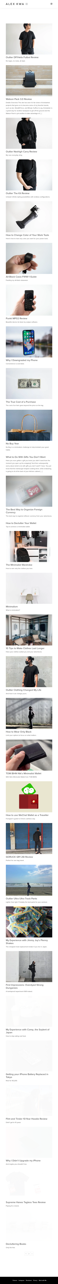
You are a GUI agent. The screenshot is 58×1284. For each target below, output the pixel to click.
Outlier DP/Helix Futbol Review (22, 57)
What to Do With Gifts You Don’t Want (26, 457)
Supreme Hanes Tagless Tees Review (26, 1202)
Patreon (15, 1280)
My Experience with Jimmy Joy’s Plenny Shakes (27, 942)
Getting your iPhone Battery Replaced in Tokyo (27, 1076)
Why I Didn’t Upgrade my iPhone (23, 1160)
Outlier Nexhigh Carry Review (21, 151)
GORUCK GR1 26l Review (19, 856)
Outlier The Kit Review (17, 193)
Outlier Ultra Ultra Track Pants (21, 898)
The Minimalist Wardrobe (19, 564)
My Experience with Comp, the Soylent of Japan (27, 1031)
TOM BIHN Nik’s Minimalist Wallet (23, 773)
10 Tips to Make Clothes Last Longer (25, 648)
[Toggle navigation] (26, 4)
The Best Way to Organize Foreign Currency (24, 511)
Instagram (21, 1280)
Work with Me (42, 1280)
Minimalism (12, 606)
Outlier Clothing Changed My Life (23, 690)
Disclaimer (29, 1280)
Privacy (35, 1280)
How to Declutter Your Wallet (21, 523)
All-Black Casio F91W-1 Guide (21, 276)
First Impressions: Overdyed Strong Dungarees (25, 986)
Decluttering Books (16, 1243)
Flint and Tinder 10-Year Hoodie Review (26, 1118)
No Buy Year (12, 443)
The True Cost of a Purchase (21, 401)
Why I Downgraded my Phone (22, 360)
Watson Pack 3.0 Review (19, 99)
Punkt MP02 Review (16, 318)
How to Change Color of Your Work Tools (27, 235)
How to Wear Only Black (18, 731)
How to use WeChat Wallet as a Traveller (27, 815)
